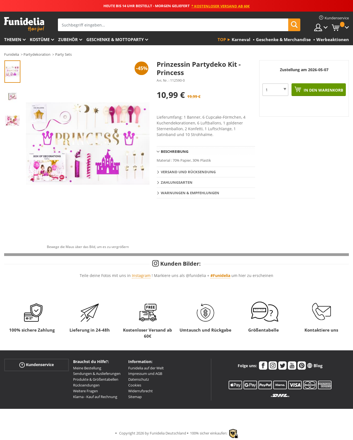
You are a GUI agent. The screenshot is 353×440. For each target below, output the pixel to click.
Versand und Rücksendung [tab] (188, 171)
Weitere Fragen (85, 390)
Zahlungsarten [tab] (176, 182)
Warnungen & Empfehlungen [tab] (190, 192)
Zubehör (68, 39)
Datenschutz (138, 379)
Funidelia (11, 54)
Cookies (134, 385)
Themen (12, 39)
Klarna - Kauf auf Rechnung (95, 396)
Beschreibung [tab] (174, 151)
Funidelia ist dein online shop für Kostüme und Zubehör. (24, 24)
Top (222, 39)
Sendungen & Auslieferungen (97, 373)
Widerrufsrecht (140, 390)
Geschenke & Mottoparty (115, 39)
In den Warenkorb (323, 90)
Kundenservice (36, 364)
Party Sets (63, 54)
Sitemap (135, 396)
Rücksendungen (86, 385)
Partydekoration (36, 54)
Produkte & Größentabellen (95, 379)
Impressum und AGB (145, 373)
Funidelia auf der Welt (146, 368)
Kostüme (40, 39)
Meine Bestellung (87, 368)
